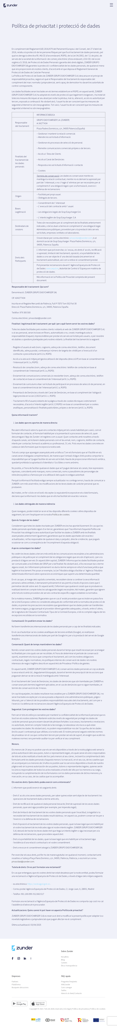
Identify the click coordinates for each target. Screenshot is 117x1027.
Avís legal (67, 1009)
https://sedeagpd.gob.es (38, 883)
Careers (64, 962)
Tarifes (63, 990)
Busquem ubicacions (20, 987)
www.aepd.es (52, 268)
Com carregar (66, 987)
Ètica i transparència (69, 965)
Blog (63, 959)
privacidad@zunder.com (81, 237)
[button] (111, 3)
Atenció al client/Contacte (71, 993)
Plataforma (16, 984)
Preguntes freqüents (69, 981)
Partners (15, 981)
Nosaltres (65, 957)
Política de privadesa (80, 1009)
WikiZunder (65, 984)
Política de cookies (60, 514)
